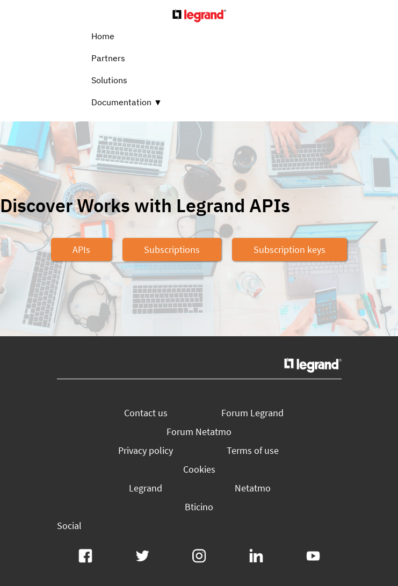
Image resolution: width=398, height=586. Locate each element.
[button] (81, 249)
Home (102, 36)
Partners (108, 58)
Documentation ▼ (126, 102)
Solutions (109, 80)
